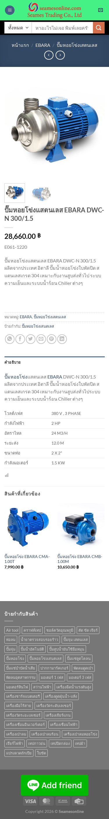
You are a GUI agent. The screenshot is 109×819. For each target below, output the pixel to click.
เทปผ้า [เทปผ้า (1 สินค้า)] (80, 743)
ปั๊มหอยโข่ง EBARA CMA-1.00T (27, 559)
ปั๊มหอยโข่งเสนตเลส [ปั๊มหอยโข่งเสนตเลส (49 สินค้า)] (45, 658)
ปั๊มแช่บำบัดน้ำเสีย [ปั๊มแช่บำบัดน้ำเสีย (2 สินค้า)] (20, 668)
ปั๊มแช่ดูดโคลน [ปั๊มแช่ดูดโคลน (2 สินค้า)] (79, 658)
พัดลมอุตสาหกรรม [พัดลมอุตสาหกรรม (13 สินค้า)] (20, 677)
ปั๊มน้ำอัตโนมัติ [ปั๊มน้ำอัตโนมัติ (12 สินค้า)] (32, 649)
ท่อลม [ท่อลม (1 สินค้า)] (10, 639)
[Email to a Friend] (41, 339)
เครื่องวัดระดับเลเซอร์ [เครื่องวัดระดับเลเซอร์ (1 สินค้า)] (53, 705)
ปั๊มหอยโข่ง (15, 376)
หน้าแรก (20, 45)
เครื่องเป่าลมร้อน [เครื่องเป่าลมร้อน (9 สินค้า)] (44, 734)
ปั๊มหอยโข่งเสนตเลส (38, 326)
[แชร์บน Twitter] (30, 339)
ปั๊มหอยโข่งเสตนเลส (77, 45)
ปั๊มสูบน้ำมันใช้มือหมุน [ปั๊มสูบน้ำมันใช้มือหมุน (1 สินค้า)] (66, 649)
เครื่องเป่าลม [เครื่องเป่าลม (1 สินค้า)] (16, 734)
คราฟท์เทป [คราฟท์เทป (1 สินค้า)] (32, 630)
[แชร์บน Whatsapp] (10, 339)
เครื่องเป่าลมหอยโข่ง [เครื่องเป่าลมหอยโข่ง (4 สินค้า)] (80, 734)
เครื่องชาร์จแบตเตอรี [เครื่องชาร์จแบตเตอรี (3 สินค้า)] (23, 696)
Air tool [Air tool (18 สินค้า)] (12, 630)
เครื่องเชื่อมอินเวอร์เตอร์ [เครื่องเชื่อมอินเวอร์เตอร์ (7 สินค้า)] (25, 724)
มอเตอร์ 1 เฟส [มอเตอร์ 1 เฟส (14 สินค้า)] (52, 677)
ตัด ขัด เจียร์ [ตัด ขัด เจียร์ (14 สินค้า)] (88, 630)
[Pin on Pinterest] (51, 339)
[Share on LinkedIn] (62, 339)
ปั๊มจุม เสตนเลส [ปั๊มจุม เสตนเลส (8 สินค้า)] (75, 639)
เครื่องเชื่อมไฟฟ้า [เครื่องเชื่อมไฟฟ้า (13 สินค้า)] (63, 724)
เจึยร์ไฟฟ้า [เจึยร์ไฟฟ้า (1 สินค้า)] (14, 743)
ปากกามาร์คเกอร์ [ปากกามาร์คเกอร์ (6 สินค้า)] (54, 668)
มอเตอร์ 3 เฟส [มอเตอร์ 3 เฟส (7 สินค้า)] (80, 677)
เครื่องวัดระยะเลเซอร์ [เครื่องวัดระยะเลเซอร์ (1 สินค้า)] (23, 715)
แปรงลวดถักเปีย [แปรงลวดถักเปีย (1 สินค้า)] (19, 753)
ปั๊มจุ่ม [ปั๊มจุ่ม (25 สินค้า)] (10, 649)
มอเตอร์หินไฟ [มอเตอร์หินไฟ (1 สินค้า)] (17, 687)
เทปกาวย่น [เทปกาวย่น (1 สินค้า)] (36, 743)
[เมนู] (10, 10)
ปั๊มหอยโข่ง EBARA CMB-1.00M (79, 559)
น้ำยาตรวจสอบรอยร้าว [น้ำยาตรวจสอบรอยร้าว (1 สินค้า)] (39, 639)
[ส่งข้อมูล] (99, 27)
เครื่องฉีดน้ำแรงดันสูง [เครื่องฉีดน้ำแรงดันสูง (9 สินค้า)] (73, 687)
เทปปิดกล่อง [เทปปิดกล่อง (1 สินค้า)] (60, 743)
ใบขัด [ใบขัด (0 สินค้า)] (41, 753)
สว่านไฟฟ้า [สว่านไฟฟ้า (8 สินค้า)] (42, 687)
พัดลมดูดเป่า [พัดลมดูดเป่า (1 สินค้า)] (83, 668)
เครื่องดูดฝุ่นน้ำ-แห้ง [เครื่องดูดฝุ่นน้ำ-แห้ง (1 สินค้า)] (61, 696)
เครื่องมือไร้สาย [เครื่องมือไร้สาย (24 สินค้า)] (18, 705)
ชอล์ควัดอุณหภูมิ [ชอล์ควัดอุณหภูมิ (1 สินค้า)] (59, 630)
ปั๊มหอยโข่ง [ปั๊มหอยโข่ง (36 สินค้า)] (15, 658)
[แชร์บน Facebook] (20, 339)
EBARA (42, 45)
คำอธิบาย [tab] (12, 362)
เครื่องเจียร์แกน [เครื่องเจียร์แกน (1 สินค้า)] (58, 715)
